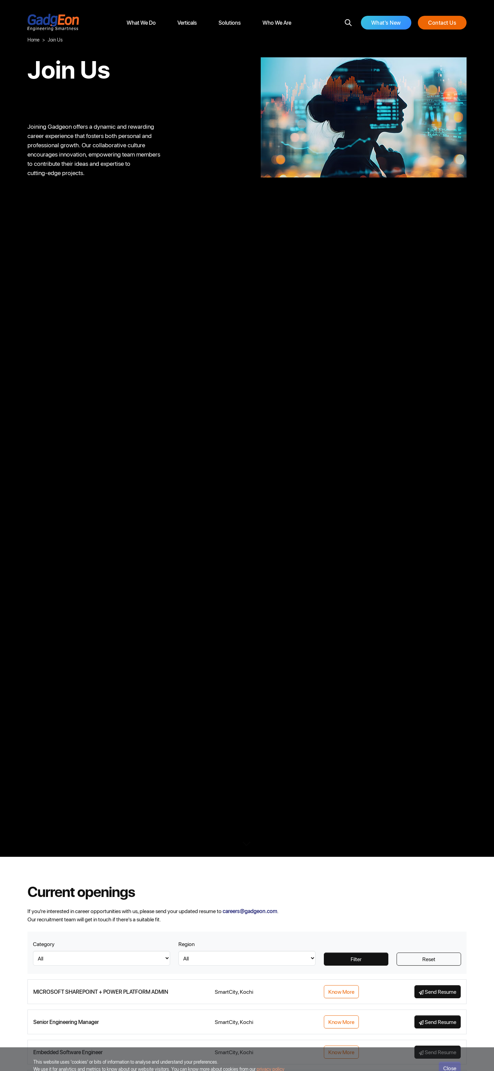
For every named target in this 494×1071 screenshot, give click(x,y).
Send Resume (437, 991)
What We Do (141, 22)
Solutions (230, 22)
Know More (341, 991)
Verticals (187, 22)
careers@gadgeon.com (250, 910)
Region (186, 943)
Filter (356, 959)
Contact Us (442, 22)
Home (33, 39)
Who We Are (276, 22)
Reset (428, 959)
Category (44, 943)
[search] (348, 22)
